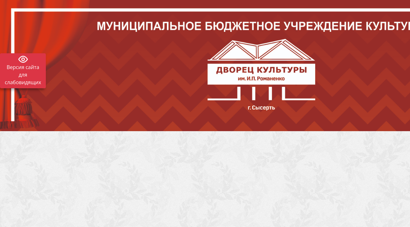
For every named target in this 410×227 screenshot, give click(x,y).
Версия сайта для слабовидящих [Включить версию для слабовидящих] (23, 75)
